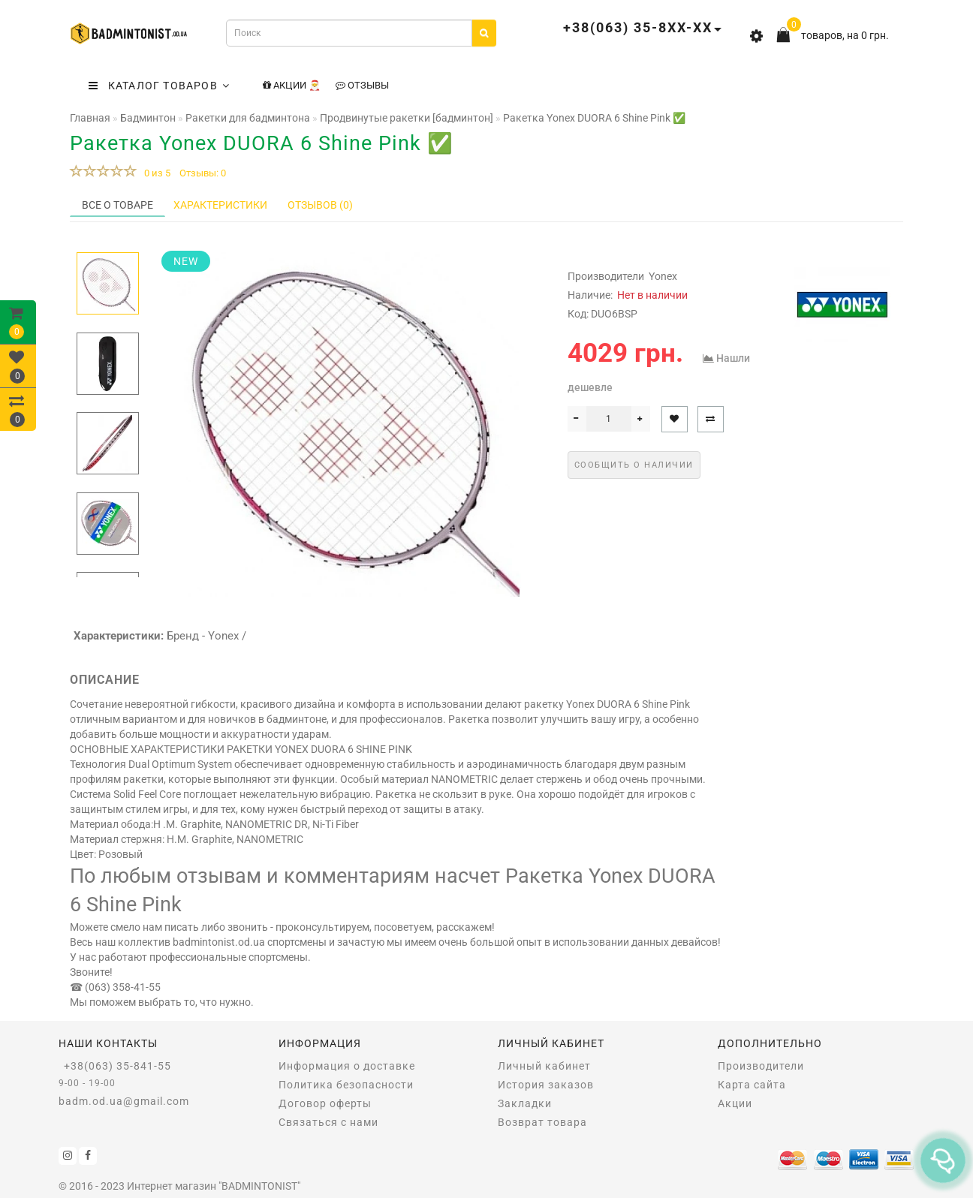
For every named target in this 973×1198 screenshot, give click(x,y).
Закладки (525, 1103)
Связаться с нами (328, 1122)
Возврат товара (542, 1122)
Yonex (663, 276)
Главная (90, 118)
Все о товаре (117, 205)
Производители (761, 1066)
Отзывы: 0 (202, 173)
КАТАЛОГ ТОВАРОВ (159, 86)
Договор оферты (325, 1103)
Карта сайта (752, 1085)
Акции (735, 1103)
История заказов (546, 1085)
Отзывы (362, 85)
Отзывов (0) (320, 205)
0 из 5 (155, 173)
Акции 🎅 (292, 85)
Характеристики (220, 205)
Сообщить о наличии (634, 465)
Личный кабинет (544, 1066)
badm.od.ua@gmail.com (124, 1101)
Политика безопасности (346, 1085)
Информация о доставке (347, 1066)
